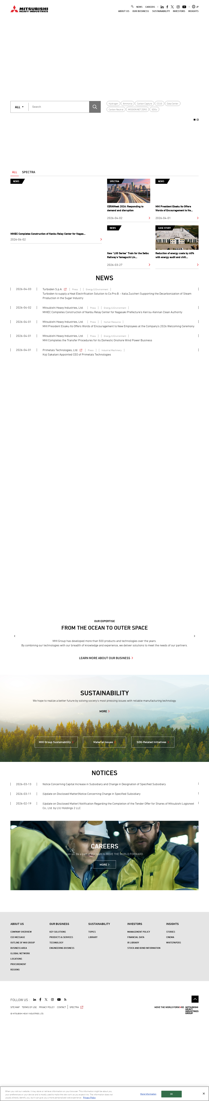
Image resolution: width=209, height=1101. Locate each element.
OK (171, 1094)
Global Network (20, 1035)
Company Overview (21, 1013)
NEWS (139, 6)
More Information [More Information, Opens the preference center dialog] (148, 1094)
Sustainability (161, 11)
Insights (193, 11)
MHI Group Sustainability (55, 823)
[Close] (203, 1093)
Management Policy (138, 1013)
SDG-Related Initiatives (151, 823)
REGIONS (15, 1051)
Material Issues (103, 823)
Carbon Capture (144, 103)
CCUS (159, 103)
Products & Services (61, 1018)
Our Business (140, 11)
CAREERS (150, 6)
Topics (92, 1013)
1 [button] (99, 90)
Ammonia (127, 103)
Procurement (18, 1045)
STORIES (170, 1013)
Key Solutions (57, 1013)
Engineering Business (61, 1029)
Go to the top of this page (195, 1080)
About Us (123, 11)
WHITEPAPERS (173, 1024)
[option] (104, 57)
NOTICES (104, 854)
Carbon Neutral (116, 109)
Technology (56, 1024)
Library (92, 1018)
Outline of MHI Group (22, 1024)
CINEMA (170, 1018)
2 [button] (109, 90)
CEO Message (17, 1018)
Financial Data (135, 1018)
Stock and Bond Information (143, 1029)
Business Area (18, 1029)
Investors (179, 11)
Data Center (172, 103)
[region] (104, 1093)
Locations (16, 1040)
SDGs (154, 109)
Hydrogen (113, 103)
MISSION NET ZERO (137, 109)
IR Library (133, 1024)
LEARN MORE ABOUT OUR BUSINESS (104, 739)
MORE (103, 793)
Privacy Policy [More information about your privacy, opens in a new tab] (89, 1097)
